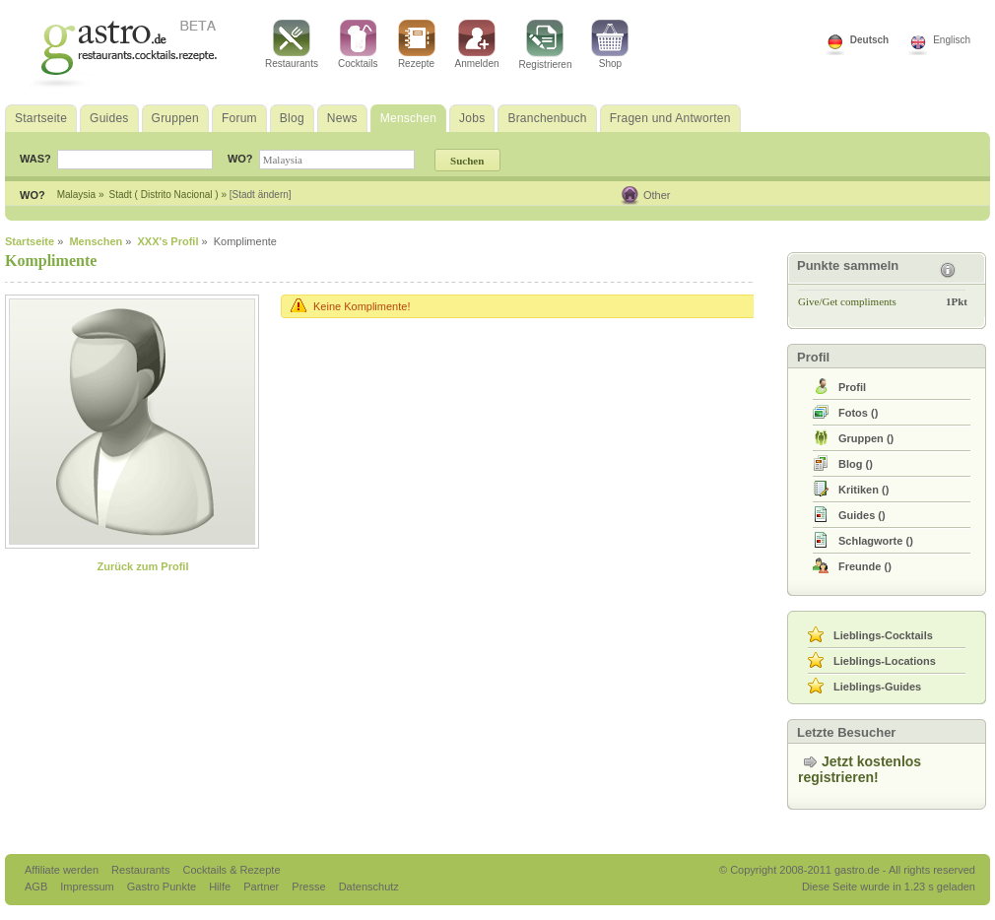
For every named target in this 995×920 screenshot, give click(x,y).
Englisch (951, 39)
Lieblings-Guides (877, 686)
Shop (610, 44)
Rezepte (416, 44)
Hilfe (221, 886)
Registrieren (545, 45)
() (858, 413)
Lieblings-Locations (884, 661)
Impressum (88, 886)
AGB (37, 886)
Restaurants (291, 44)
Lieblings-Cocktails (883, 635)
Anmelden (477, 44)
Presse (308, 886)
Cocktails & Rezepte (231, 870)
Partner (262, 886)
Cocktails (358, 44)
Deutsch (869, 39)
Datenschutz (369, 886)
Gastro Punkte (163, 886)
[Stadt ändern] (261, 194)
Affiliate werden (63, 870)
